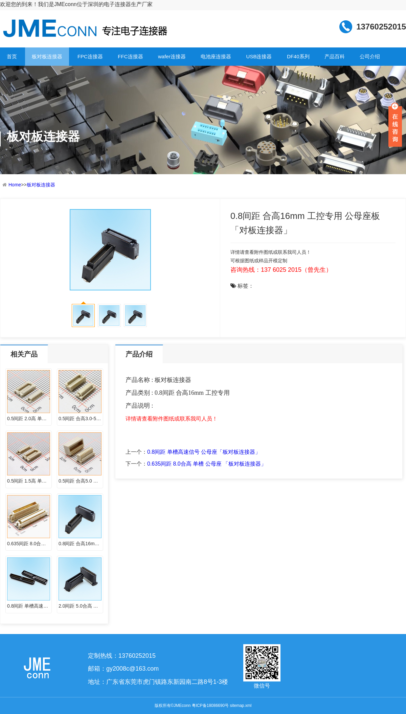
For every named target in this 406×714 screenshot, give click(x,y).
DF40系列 (298, 56)
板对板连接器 (47, 56)
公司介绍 (370, 56)
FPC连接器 (90, 56)
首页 (12, 56)
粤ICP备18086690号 (210, 705)
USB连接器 (259, 56)
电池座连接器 (216, 56)
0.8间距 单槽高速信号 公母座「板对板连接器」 (204, 452)
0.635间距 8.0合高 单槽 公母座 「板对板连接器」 (206, 464)
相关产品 (24, 354)
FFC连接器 (130, 56)
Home (14, 184)
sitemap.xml (240, 705)
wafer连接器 (172, 56)
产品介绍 (139, 354)
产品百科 (334, 56)
